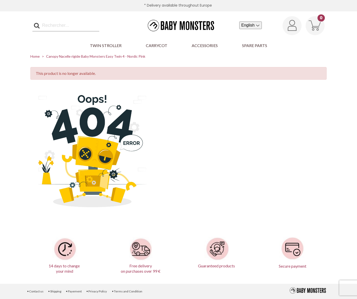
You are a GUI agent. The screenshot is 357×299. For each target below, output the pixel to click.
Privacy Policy (96, 291)
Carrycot (156, 45)
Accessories (205, 45)
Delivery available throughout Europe (179, 5)
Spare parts (254, 45)
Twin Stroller (106, 45)
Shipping (54, 291)
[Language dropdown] (250, 25)
